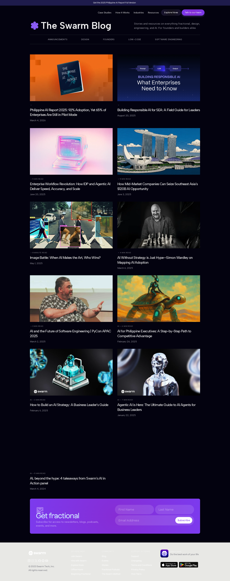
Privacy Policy (138, 570)
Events (105, 561)
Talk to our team (193, 12)
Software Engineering (168, 39)
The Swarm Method (111, 574)
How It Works (122, 12)
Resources (153, 12)
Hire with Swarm (79, 561)
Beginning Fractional (81, 574)
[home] (40, 13)
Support (135, 556)
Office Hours (77, 570)
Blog (104, 556)
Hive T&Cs (136, 574)
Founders (109, 39)
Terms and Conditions (141, 565)
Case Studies (104, 12)
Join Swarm (76, 556)
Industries (139, 12)
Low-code (134, 39)
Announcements (57, 39)
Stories (105, 565)
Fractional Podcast (111, 570)
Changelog (136, 561)
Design (85, 39)
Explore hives (171, 12)
